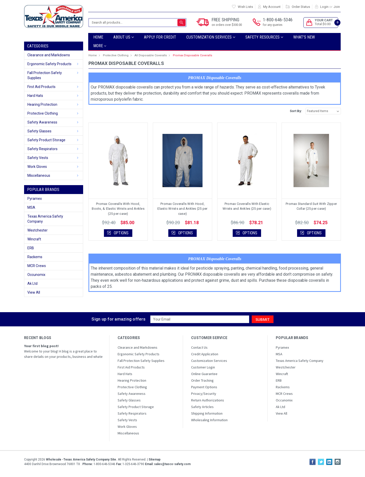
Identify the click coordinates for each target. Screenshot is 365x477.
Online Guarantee (204, 374)
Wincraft (34, 239)
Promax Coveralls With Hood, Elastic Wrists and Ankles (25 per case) (182, 209)
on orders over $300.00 (227, 25)
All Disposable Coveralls (151, 55)
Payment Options (204, 387)
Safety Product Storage (46, 140)
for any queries (272, 25)
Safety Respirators (42, 149)
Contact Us (199, 347)
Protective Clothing (42, 113)
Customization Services (210, 37)
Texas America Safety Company (45, 218)
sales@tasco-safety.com (172, 464)
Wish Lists (245, 7)
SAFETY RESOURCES (264, 37)
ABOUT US (123, 37)
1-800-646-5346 (278, 22)
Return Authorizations (207, 400)
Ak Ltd (32, 283)
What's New (304, 37)
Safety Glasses (39, 131)
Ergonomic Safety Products (49, 64)
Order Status (301, 7)
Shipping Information (207, 413)
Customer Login (203, 367)
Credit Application (204, 354)
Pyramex (34, 199)
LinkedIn (329, 461)
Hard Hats (35, 96)
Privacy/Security (203, 393)
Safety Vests (37, 158)
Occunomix (36, 275)
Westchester (37, 230)
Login (324, 7)
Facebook (312, 461)
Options (121, 233)
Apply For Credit (160, 37)
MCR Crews (36, 266)
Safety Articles (202, 406)
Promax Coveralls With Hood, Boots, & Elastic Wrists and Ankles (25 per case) (118, 209)
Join (337, 7)
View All (33, 292)
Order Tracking (202, 380)
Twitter (321, 461)
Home (98, 37)
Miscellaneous (38, 175)
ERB (30, 248)
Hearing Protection (42, 104)
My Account (272, 7)
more (99, 45)
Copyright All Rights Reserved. (92, 459)
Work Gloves (37, 167)
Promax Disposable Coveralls (192, 55)
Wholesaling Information (209, 420)
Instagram (337, 461)
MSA (31, 207)
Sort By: (296, 111)
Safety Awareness (42, 122)
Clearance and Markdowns (48, 55)
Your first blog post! (41, 346)
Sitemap (154, 459)
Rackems (34, 257)
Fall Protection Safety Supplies (44, 75)
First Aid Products (41, 87)
